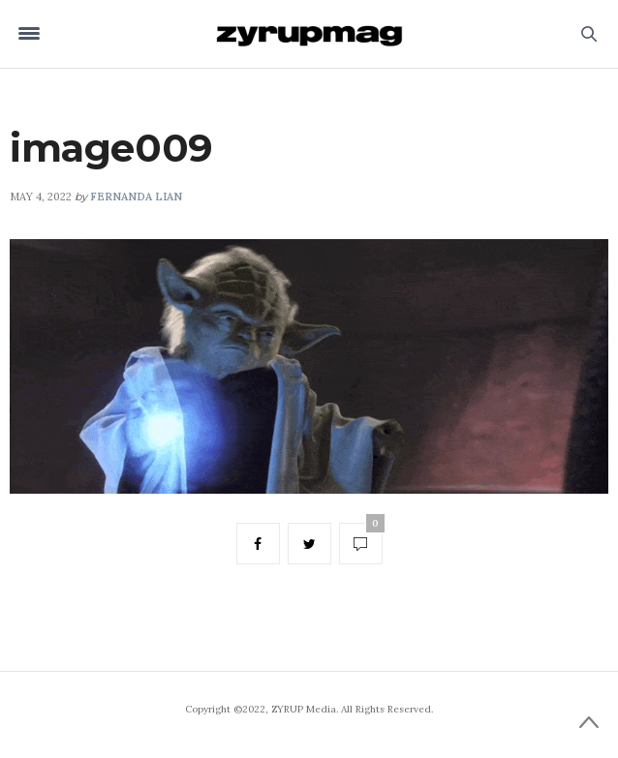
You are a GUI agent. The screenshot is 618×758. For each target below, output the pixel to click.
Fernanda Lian (136, 196)
